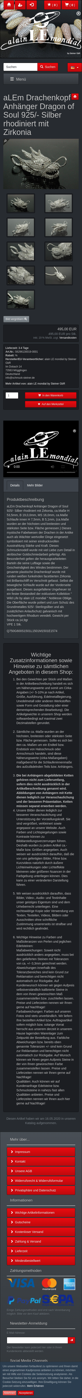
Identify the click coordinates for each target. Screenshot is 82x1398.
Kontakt (17, 1161)
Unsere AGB (21, 1171)
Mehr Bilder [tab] (35, 485)
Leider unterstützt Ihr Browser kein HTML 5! (41, 449)
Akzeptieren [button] (26, 1393)
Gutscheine (20, 1222)
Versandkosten (68, 337)
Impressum (20, 1152)
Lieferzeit (19, 1251)
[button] (74, 67)
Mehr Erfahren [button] (35, 1386)
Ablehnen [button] (9, 1393)
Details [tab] (15, 485)
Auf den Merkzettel (51, 404)
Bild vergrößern (16, 319)
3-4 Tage (23, 348)
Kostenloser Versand (26, 1232)
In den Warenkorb (50, 395)
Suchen (47, 67)
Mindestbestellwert (25, 1260)
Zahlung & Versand (25, 1241)
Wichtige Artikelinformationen (32, 1212)
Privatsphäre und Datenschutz (33, 1190)
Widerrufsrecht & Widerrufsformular (36, 1180)
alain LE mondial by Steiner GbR (46, 383)
